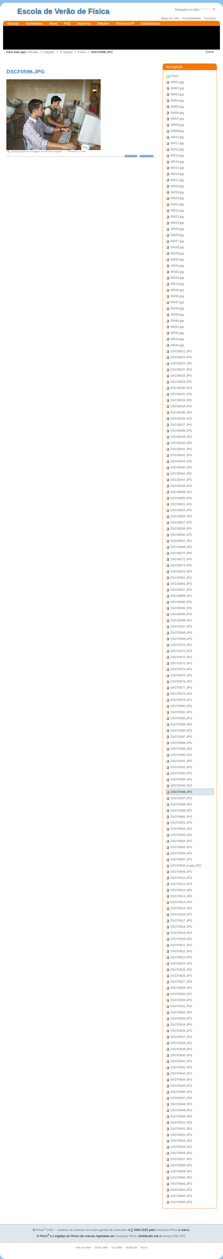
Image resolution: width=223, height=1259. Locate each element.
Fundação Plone (167, 1230)
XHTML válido (101, 1247)
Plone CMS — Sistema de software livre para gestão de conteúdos (81, 1230)
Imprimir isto (146, 156)
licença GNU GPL (174, 1236)
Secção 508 (131, 1247)
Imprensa (84, 23)
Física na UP (125, 23)
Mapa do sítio (170, 18)
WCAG (144, 1247)
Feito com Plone (83, 1247)
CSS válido (117, 1247)
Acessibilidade (191, 18)
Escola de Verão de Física (63, 11)
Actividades (34, 23)
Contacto (210, 18)
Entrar (210, 52)
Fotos (82, 52)
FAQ (67, 23)
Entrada (13, 23)
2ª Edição (66, 52)
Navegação (174, 67)
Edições (103, 23)
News (53, 23)
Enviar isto (130, 156)
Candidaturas (150, 23)
